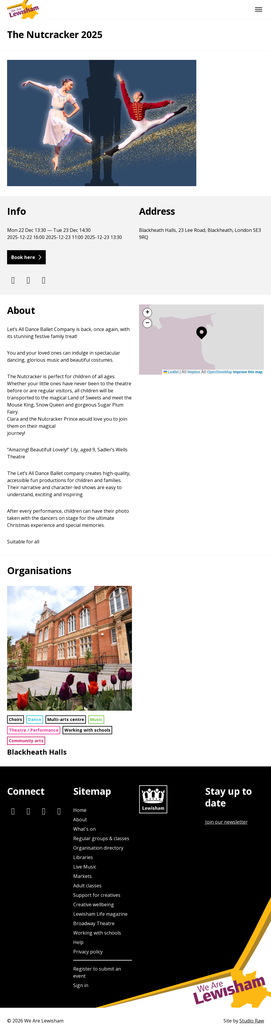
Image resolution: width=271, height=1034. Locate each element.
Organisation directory (98, 848)
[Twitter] (28, 279)
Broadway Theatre (94, 923)
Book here (23, 257)
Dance (34, 719)
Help (78, 942)
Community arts (26, 740)
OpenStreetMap (219, 372)
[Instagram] (13, 279)
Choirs (15, 719)
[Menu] (258, 9)
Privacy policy (88, 951)
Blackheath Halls (37, 752)
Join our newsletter (226, 822)
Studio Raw (251, 1020)
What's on (84, 829)
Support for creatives (96, 895)
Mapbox (193, 372)
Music (96, 719)
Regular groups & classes (101, 838)
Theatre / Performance (33, 730)
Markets (82, 876)
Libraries (83, 857)
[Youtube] (59, 810)
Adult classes (87, 885)
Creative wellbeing (93, 904)
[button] (201, 333)
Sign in (80, 985)
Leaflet (171, 372)
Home (79, 810)
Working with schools (87, 730)
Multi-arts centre (65, 719)
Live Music (84, 866)
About (80, 819)
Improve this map (247, 372)
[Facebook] (44, 279)
